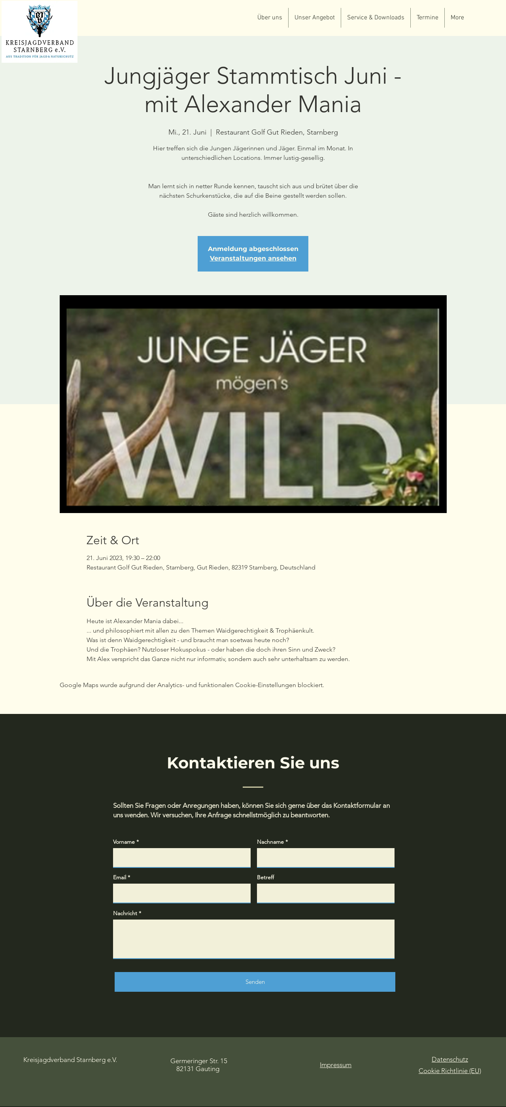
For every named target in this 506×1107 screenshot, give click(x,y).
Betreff (265, 877)
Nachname (270, 842)
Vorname (124, 842)
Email (119, 877)
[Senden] (255, 982)
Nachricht (125, 913)
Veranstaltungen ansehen (253, 258)
